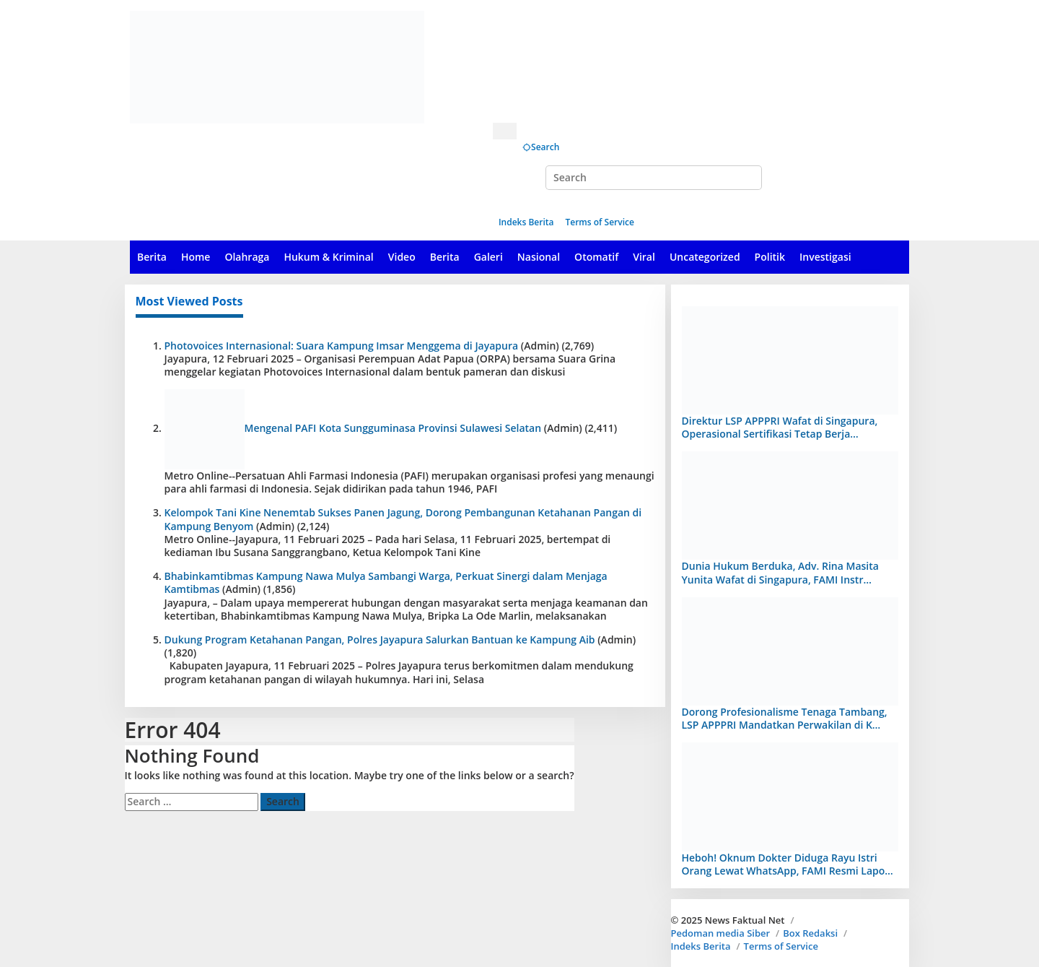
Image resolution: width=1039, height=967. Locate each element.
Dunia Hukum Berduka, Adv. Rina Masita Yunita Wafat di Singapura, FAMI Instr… (780, 572)
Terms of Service (781, 946)
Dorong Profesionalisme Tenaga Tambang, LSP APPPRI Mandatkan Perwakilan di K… (784, 718)
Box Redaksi (810, 933)
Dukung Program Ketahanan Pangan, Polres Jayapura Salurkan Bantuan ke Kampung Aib (380, 639)
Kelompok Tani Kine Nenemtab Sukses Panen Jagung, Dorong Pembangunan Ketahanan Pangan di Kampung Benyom (403, 519)
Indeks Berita (701, 946)
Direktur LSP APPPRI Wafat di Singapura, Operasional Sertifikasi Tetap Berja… (780, 427)
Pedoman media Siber (721, 933)
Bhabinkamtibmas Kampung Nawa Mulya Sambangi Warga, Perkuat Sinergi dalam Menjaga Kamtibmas (386, 582)
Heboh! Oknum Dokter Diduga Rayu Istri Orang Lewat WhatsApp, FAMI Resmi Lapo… (787, 864)
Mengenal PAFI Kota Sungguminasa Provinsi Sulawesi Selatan (393, 428)
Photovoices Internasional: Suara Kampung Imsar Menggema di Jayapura (342, 345)
